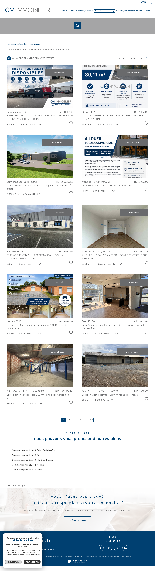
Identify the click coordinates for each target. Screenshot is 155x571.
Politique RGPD (119, 556)
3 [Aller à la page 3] (74, 419)
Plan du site (80, 556)
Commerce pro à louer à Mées (27, 469)
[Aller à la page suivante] (97, 420)
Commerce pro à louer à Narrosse (29, 464)
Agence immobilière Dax (17, 44)
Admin (101, 556)
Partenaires (109, 556)
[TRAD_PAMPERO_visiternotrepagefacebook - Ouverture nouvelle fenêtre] (101, 548)
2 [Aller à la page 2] (69, 419)
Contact (147, 10)
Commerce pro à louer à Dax (26, 455)
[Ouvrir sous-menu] (75, 10)
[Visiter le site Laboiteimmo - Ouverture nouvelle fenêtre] (77, 562)
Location (80, 10)
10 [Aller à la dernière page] (91, 419)
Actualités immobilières (133, 10)
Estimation (89, 10)
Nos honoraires (70, 556)
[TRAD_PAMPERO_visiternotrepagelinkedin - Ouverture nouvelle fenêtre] (125, 548)
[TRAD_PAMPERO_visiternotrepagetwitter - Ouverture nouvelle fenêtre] (109, 548)
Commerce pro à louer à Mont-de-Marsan (32, 460)
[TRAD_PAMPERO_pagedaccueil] (27, 15)
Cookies (129, 556)
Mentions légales (91, 556)
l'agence (119, 10)
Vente (72, 10)
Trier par (119, 58)
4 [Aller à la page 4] (80, 419)
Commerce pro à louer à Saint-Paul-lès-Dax (34, 450)
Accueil (64, 10)
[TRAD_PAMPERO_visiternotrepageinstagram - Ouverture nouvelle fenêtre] (117, 548)
